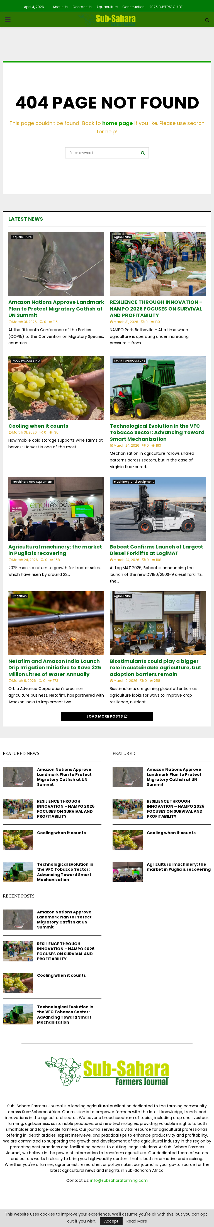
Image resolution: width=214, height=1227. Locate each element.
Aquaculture (107, 6)
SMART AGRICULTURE (129, 361)
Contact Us (82, 6)
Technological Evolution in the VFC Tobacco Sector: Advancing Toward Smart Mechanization (157, 432)
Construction (133, 6)
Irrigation (20, 596)
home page (117, 123)
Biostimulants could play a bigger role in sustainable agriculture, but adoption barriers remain (155, 668)
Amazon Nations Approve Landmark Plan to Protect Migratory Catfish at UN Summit (56, 309)
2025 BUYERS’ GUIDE (166, 6)
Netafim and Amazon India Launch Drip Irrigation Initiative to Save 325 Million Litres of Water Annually (54, 668)
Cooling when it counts (38, 425)
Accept (111, 1221)
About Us (60, 6)
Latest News (25, 218)
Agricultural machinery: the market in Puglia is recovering (55, 550)
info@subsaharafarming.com (119, 1180)
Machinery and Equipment (32, 482)
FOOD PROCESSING (26, 361)
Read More (137, 1221)
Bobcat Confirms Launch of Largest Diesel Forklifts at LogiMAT (156, 550)
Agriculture (122, 237)
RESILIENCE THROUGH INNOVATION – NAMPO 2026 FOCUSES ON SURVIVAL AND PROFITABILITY (156, 309)
